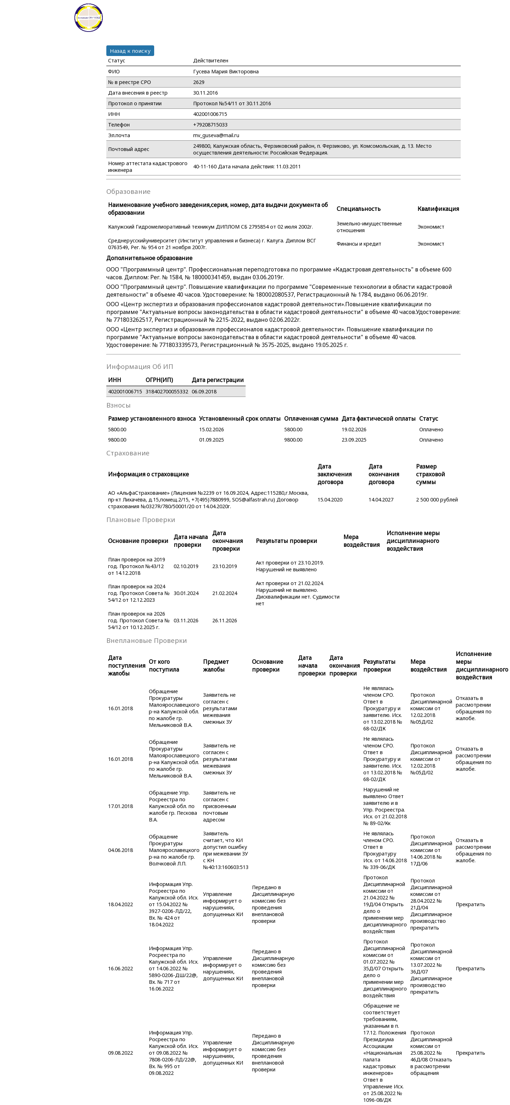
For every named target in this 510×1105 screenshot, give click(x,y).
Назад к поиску (130, 50)
